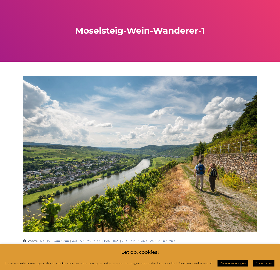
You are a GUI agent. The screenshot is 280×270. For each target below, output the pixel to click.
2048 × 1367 (130, 241)
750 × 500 (94, 241)
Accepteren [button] (264, 263)
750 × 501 (78, 241)
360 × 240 (148, 241)
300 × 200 (61, 241)
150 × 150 (45, 241)
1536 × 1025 (111, 241)
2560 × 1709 (166, 241)
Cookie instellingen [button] (233, 263)
